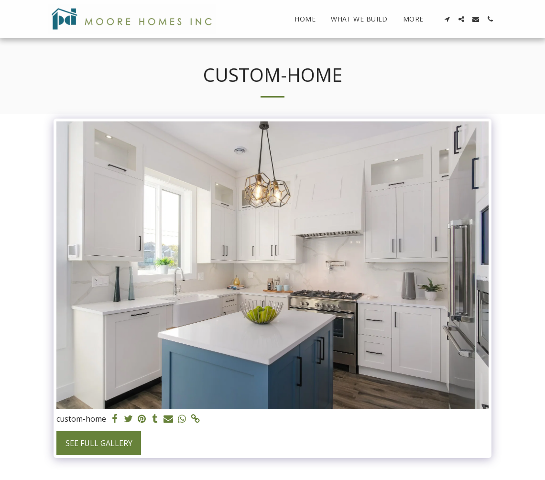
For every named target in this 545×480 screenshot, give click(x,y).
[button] (447, 19)
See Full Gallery (98, 443)
